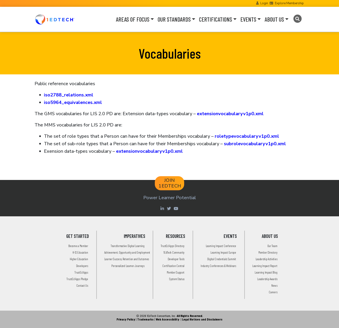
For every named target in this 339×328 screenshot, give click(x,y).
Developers (82, 266)
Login (264, 3)
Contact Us (82, 285)
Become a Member (78, 246)
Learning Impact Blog (266, 272)
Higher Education (79, 259)
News (274, 285)
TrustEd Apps (81, 272)
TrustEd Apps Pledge (77, 279)
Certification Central (173, 266)
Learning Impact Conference (221, 246)
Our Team (272, 246)
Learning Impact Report (264, 266)
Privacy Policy (126, 319)
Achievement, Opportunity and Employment (127, 252)
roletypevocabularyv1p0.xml (247, 136)
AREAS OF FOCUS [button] (132, 19)
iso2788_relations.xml (68, 95)
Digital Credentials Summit (221, 259)
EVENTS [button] (248, 19)
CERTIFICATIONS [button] (215, 19)
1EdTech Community (173, 252)
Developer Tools (176, 259)
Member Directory (267, 252)
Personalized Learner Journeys (127, 266)
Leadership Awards (267, 279)
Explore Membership (289, 3)
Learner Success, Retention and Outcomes (126, 259)
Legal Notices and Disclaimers (202, 319)
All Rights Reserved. (190, 316)
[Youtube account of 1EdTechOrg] (176, 208)
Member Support (175, 272)
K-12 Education (80, 252)
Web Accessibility (167, 319)
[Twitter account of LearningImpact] (170, 208)
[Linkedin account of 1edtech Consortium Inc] (163, 208)
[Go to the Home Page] (55, 19)
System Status (176, 279)
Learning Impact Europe (223, 252)
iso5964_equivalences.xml (73, 102)
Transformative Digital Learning (127, 246)
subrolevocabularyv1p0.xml (255, 144)
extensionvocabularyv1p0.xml (230, 114)
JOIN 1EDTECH (170, 183)
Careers (273, 292)
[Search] (297, 19)
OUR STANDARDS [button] (174, 19)
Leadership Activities (266, 259)
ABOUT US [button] (274, 19)
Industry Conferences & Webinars (218, 266)
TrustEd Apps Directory (172, 246)
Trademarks (145, 319)
